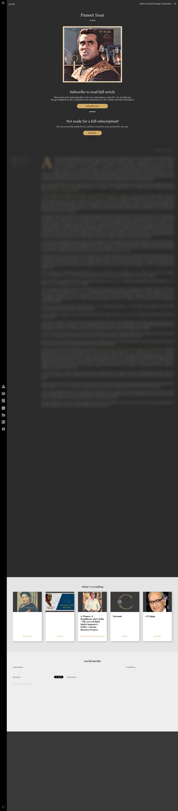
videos (59, 636)
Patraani (117, 616)
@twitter (17, 677)
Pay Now (92, 133)
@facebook (71, 677)
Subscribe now (92, 106)
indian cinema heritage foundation (155, 3)
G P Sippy (150, 616)
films (125, 636)
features (27, 636)
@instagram (18, 667)
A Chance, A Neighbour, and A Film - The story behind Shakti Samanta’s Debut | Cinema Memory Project (92, 623)
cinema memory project (92, 636)
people (12, 4)
